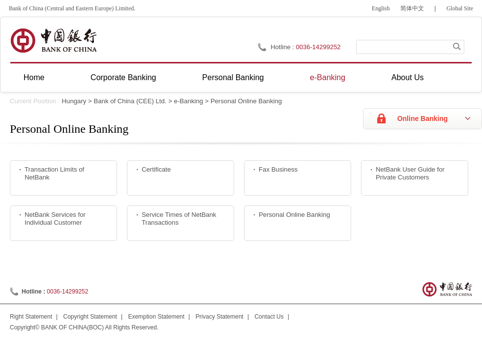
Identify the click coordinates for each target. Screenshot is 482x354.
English (381, 8)
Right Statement (31, 316)
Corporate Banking (123, 77)
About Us (408, 77)
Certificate (156, 169)
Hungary (74, 101)
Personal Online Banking (246, 101)
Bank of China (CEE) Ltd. (129, 101)
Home (34, 77)
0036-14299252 (318, 47)
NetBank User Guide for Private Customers (410, 173)
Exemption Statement (156, 316)
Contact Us (268, 316)
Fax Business (278, 169)
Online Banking (422, 118)
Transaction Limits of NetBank (54, 173)
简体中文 (412, 8)
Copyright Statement (90, 316)
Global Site (460, 8)
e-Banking (327, 77)
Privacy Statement (219, 316)
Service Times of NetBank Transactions (179, 219)
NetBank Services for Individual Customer (55, 219)
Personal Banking (233, 77)
